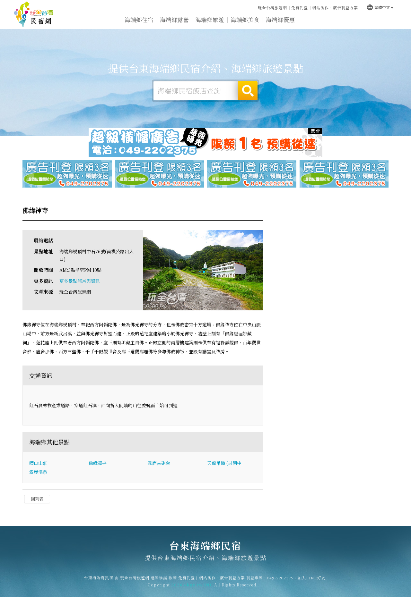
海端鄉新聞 (315, 20)
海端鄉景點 (351, 20)
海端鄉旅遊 (209, 19)
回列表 (37, 499)
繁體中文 (379, 7)
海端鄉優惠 (280, 19)
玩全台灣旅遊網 (272, 7)
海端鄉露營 (174, 19)
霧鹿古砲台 (159, 463)
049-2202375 (280, 581)
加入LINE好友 (312, 581)
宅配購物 (383, 20)
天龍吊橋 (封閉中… (226, 463)
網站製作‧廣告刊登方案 (335, 7)
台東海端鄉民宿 (34, 14)
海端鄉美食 (245, 19)
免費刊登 (299, 7)
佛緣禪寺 (98, 463)
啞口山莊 (38, 463)
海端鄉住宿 (139, 19)
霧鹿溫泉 (38, 472)
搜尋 (248, 90)
